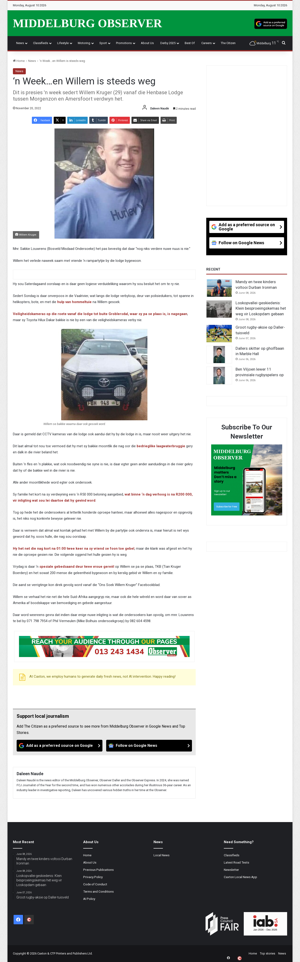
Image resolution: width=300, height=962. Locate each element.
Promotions (124, 43)
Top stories (267, 953)
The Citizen (228, 43)
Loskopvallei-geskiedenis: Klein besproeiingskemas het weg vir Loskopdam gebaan (261, 308)
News (20, 43)
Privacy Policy (93, 877)
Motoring (84, 43)
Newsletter (231, 870)
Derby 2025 (168, 43)
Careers (206, 43)
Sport (103, 43)
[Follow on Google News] (149, 746)
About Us (147, 43)
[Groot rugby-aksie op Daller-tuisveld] (219, 333)
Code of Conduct (95, 884)
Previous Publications (98, 870)
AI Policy (89, 899)
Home (19, 61)
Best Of (190, 43)
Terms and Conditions (98, 891)
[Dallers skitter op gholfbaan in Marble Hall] (219, 355)
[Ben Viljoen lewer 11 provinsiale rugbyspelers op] (219, 375)
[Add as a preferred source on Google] (270, 23)
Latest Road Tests (236, 862)
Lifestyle (63, 43)
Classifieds (40, 43)
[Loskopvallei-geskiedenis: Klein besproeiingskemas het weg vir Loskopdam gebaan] (219, 309)
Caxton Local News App (240, 877)
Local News (161, 855)
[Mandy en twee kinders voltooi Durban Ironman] (219, 288)
